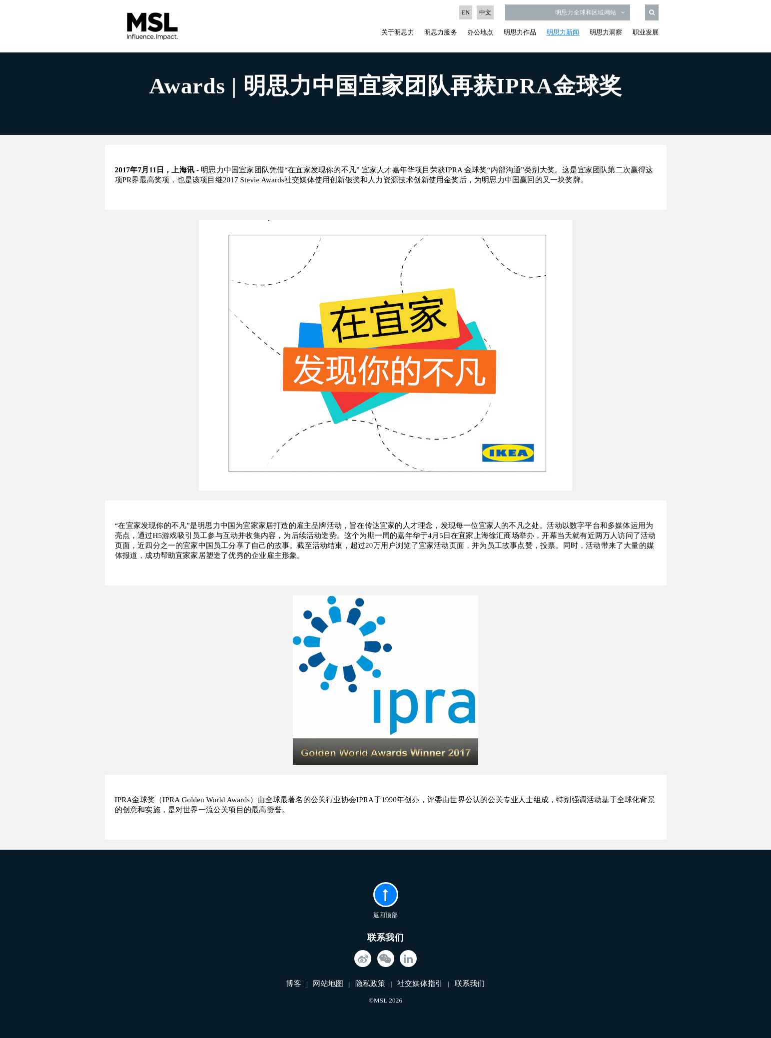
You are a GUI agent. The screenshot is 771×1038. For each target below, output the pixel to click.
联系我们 (470, 984)
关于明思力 (397, 32)
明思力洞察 (606, 32)
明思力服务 (440, 32)
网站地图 (328, 984)
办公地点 (480, 32)
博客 (293, 984)
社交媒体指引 (420, 984)
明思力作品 (520, 32)
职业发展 (646, 32)
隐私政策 (370, 984)
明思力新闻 (563, 32)
